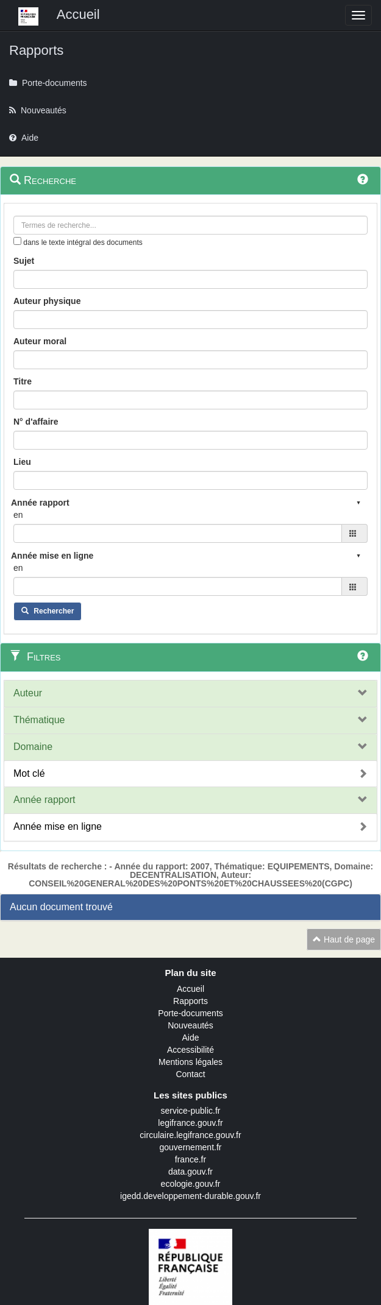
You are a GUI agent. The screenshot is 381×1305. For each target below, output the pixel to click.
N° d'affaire (36, 421)
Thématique (39, 720)
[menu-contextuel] (17, 241)
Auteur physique (46, 301)
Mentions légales (190, 1062)
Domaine (32, 746)
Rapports (190, 1001)
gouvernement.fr (191, 1147)
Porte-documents (190, 1013)
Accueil (190, 989)
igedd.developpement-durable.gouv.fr (190, 1196)
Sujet (23, 261)
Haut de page (344, 939)
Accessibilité (190, 1050)
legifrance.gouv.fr (190, 1123)
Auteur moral (39, 341)
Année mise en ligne (57, 826)
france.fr (190, 1159)
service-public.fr (190, 1111)
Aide (190, 1037)
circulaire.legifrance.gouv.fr (190, 1135)
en (18, 515)
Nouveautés (190, 1025)
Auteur (27, 693)
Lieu (22, 462)
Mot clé (29, 773)
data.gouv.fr (190, 1171)
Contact (190, 1074)
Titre (22, 381)
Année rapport (44, 799)
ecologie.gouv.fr (191, 1184)
